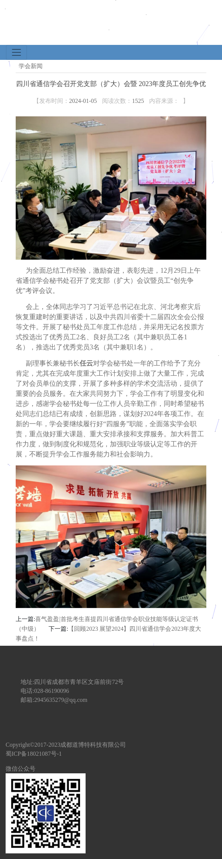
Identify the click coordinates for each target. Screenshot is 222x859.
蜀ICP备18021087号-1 (34, 754)
